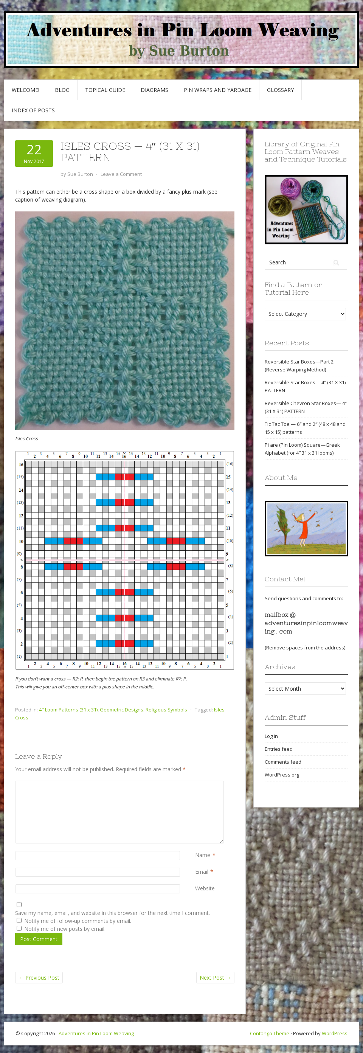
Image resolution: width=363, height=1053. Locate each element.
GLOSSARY (280, 89)
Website (205, 888)
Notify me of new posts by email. (64, 928)
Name (202, 855)
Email (201, 872)
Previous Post (39, 977)
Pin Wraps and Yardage (217, 89)
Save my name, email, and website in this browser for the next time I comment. (112, 912)
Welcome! (25, 89)
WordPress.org (282, 774)
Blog (62, 89)
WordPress (334, 1033)
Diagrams (154, 89)
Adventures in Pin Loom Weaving (96, 1033)
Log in (271, 736)
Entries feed (279, 748)
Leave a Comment (121, 174)
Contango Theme (269, 1033)
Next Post (215, 977)
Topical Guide (105, 89)
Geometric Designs (121, 709)
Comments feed (283, 761)
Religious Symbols (166, 709)
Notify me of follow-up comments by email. (77, 920)
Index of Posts (33, 110)
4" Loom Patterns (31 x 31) (68, 709)
